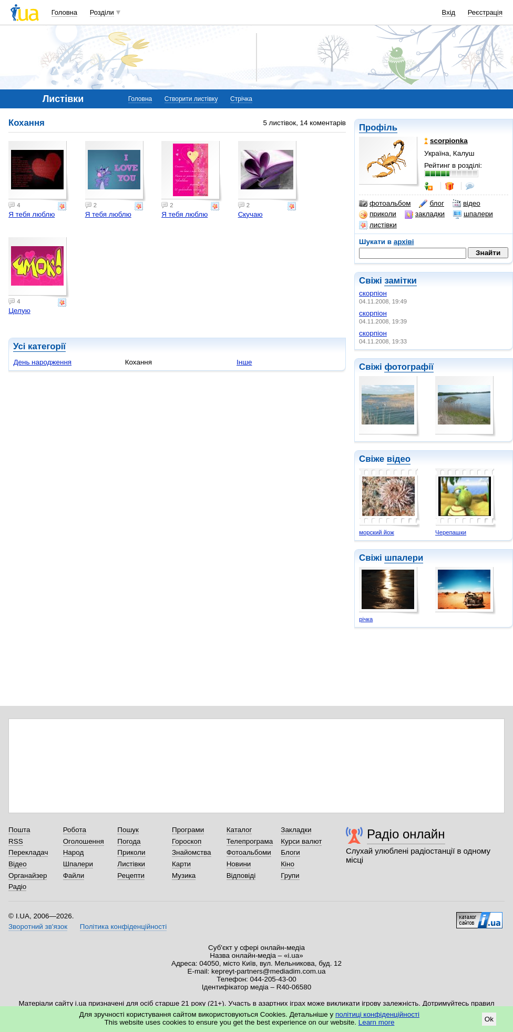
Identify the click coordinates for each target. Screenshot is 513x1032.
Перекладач (28, 852)
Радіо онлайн (406, 834)
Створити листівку (191, 99)
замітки (400, 281)
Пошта (19, 830)
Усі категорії (39, 346)
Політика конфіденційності (123, 926)
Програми (188, 830)
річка (366, 619)
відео (466, 203)
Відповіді (241, 875)
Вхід (449, 12)
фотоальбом (385, 203)
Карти (181, 864)
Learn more (376, 1022)
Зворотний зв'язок (37, 926)
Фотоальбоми (249, 852)
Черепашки (450, 532)
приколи (377, 214)
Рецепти (131, 875)
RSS (15, 841)
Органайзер (27, 875)
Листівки (131, 864)
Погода (128, 841)
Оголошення (83, 841)
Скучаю (250, 214)
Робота (74, 830)
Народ (73, 852)
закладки (425, 214)
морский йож (376, 532)
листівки (378, 225)
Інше (244, 362)
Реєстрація (485, 12)
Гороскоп (186, 841)
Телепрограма (250, 841)
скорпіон (373, 293)
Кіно (287, 864)
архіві (404, 242)
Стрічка (241, 99)
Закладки (296, 830)
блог (431, 203)
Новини (239, 864)
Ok (489, 1019)
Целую (19, 311)
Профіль (378, 128)
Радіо (17, 887)
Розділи (102, 12)
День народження (42, 362)
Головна (64, 12)
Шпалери (78, 864)
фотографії (408, 367)
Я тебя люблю (31, 214)
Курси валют (301, 841)
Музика (184, 875)
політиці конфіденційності (377, 1014)
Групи (290, 875)
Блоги (290, 852)
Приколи (131, 852)
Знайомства (191, 852)
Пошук (128, 830)
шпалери (473, 214)
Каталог (239, 830)
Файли (74, 875)
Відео (17, 864)
